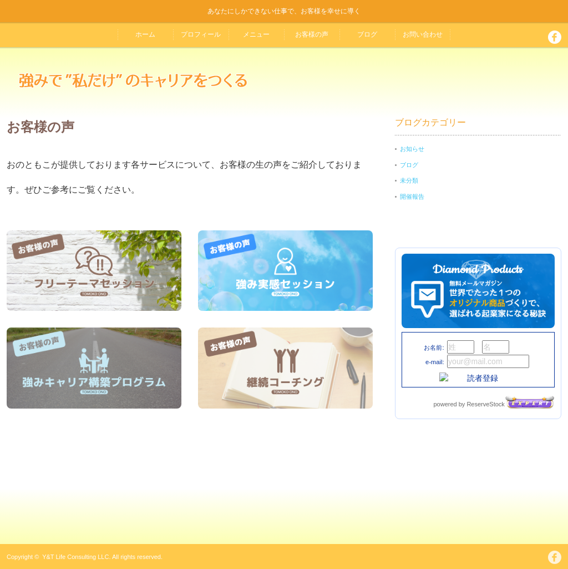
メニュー (256, 34)
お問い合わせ (423, 34)
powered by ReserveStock (494, 404)
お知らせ (412, 148)
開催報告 (412, 196)
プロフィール (201, 34)
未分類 (409, 180)
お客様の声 (311, 34)
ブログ (367, 34)
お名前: (434, 347)
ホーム (145, 34)
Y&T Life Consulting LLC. (76, 556)
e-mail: (434, 362)
